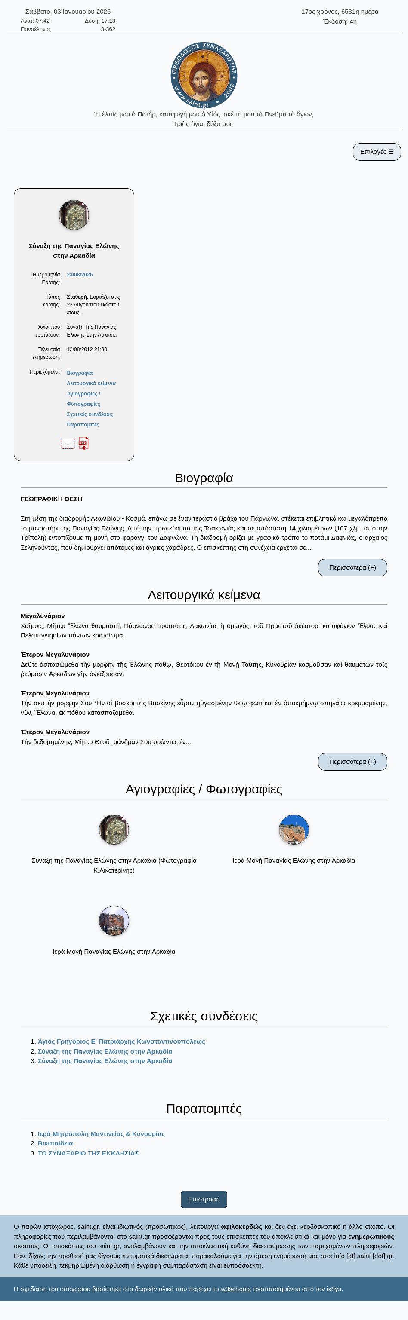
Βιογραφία (80, 373)
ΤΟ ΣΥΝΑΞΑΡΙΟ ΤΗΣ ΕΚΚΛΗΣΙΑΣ (88, 1153)
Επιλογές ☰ (377, 151)
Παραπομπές (83, 425)
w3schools (236, 1288)
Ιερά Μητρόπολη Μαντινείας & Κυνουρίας (101, 1133)
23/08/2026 (80, 275)
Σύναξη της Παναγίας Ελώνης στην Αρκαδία (105, 1051)
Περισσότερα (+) (352, 567)
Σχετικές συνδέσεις (90, 414)
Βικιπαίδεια (55, 1143)
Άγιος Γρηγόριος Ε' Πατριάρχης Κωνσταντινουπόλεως (121, 1041)
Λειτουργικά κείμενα (91, 383)
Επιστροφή (204, 1199)
